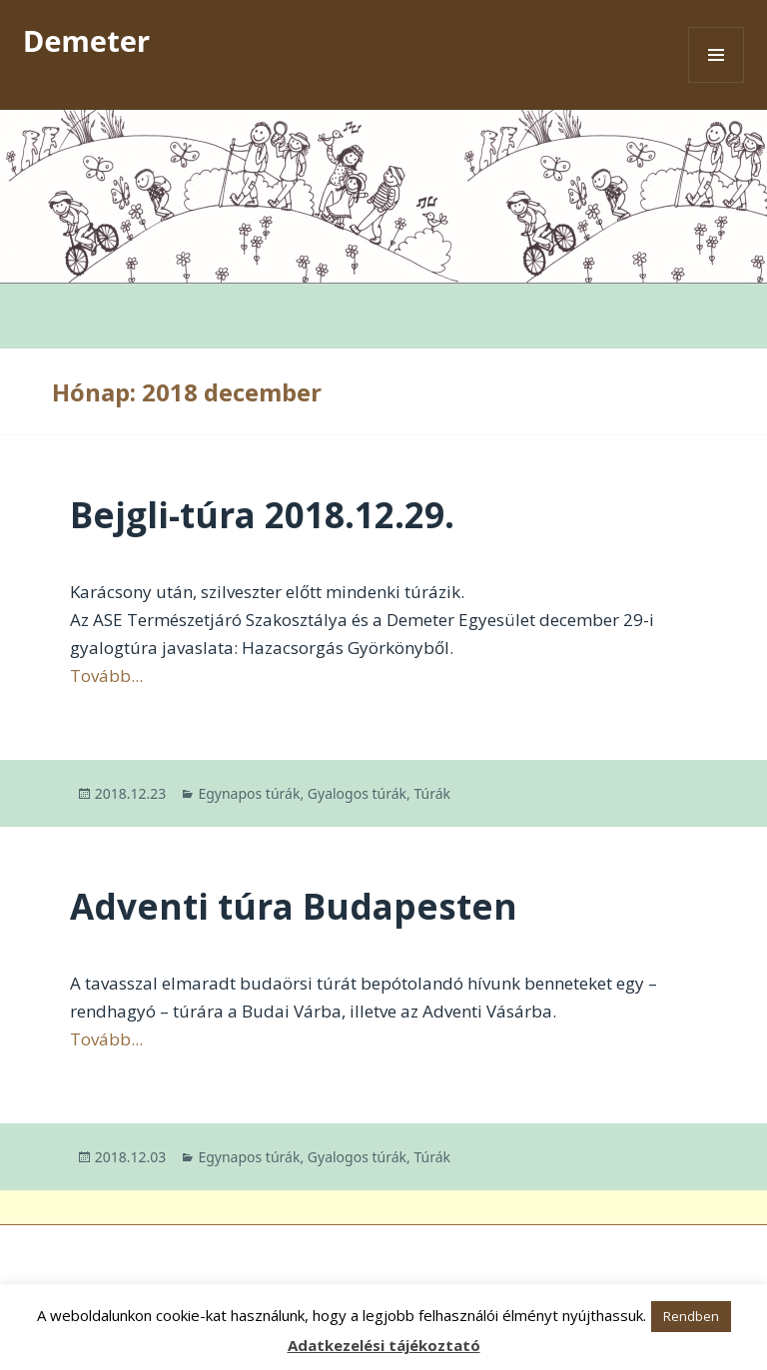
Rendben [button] (691, 1316)
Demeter (86, 40)
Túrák (431, 793)
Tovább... (106, 675)
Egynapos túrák (249, 793)
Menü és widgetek (716, 82)
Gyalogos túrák (357, 793)
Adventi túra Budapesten (293, 906)
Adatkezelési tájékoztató (384, 1345)
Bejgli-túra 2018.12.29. (262, 514)
